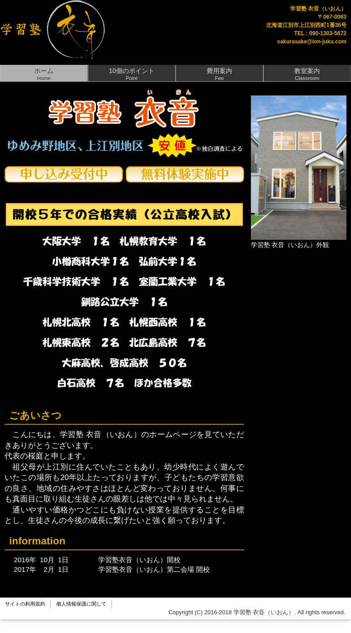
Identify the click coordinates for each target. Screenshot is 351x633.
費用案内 (219, 74)
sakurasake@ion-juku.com (311, 41)
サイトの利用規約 (25, 604)
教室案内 (307, 74)
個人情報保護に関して (81, 604)
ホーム (44, 74)
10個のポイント (132, 74)
